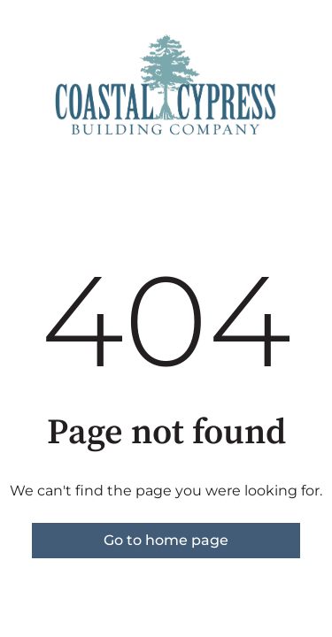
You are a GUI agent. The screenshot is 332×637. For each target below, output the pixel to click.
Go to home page (166, 540)
